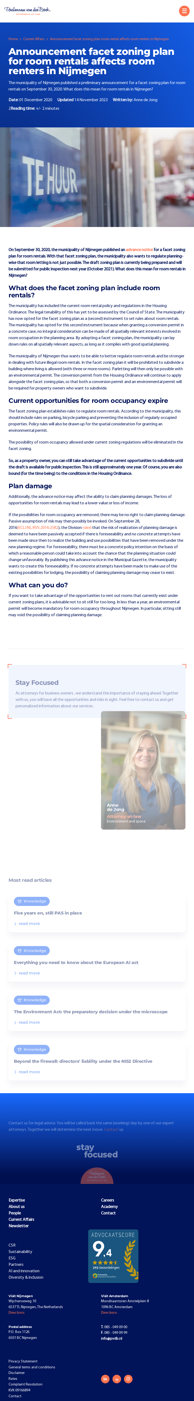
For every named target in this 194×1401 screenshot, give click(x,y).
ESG (12, 1258)
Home (13, 39)
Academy (109, 1207)
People (15, 1213)
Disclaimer (17, 1373)
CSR (12, 1245)
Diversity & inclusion (26, 1277)
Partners (16, 1265)
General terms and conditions (32, 1367)
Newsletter (19, 1226)
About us (17, 1207)
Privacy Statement (23, 1362)
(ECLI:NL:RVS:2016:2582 (37, 528)
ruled (87, 528)
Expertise (17, 1200)
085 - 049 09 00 (114, 1327)
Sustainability (20, 1252)
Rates (13, 1379)
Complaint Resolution (25, 1385)
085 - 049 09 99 (114, 1333)
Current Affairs (34, 39)
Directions (17, 1313)
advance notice (139, 250)
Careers (107, 1200)
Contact (111, 1135)
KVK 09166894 (19, 1390)
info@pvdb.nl (111, 1339)
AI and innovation (24, 1271)
